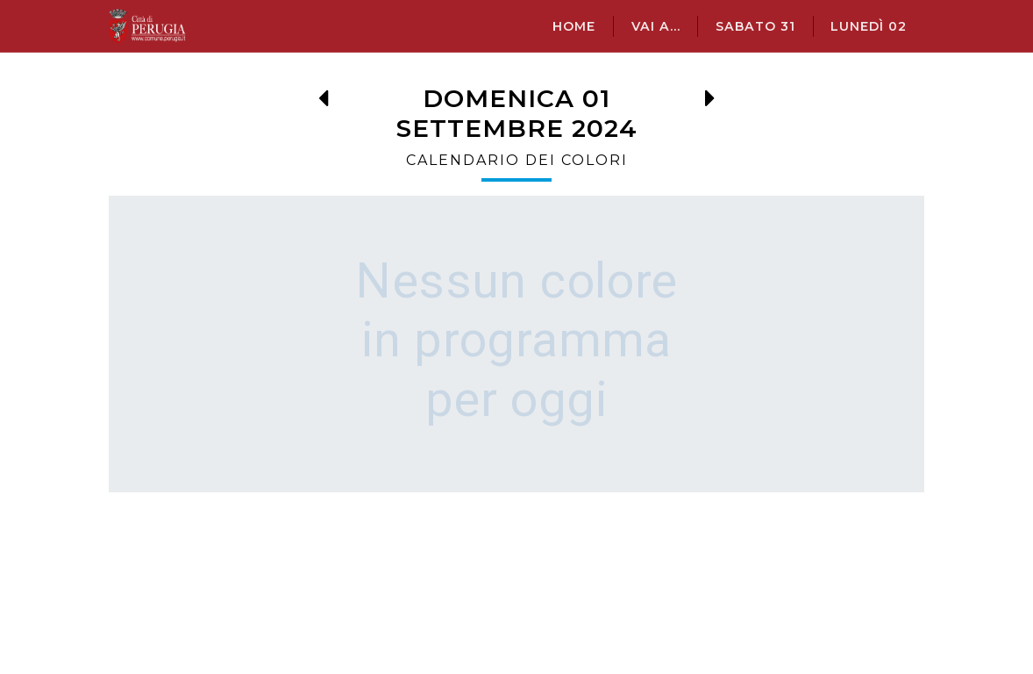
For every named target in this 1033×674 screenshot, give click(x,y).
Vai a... (655, 26)
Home (573, 26)
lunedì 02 (868, 26)
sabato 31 (755, 26)
